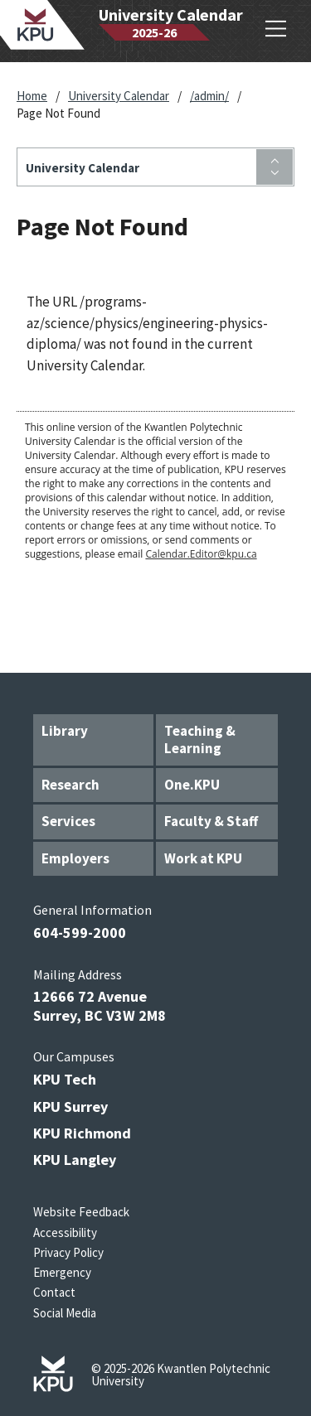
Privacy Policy (68, 1252)
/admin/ (209, 96)
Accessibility (65, 1232)
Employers (75, 858)
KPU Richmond (82, 1133)
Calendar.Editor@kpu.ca (200, 554)
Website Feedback (81, 1212)
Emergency (62, 1272)
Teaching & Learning (200, 739)
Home (32, 96)
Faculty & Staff (211, 821)
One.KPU (192, 785)
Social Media (64, 1313)
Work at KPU (203, 858)
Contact (54, 1292)
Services (68, 821)
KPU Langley (74, 1159)
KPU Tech (64, 1079)
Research (70, 785)
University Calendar (118, 96)
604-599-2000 (79, 932)
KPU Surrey (70, 1106)
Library (64, 731)
